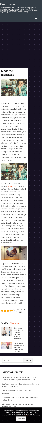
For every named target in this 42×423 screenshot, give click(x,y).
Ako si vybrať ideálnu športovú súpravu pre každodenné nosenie (20, 347)
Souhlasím (21, 419)
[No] (39, 415)
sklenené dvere (13, 186)
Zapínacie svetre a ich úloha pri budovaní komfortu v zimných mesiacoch (19, 333)
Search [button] (28, 360)
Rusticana (7, 4)
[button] (36, 18)
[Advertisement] (21, 44)
